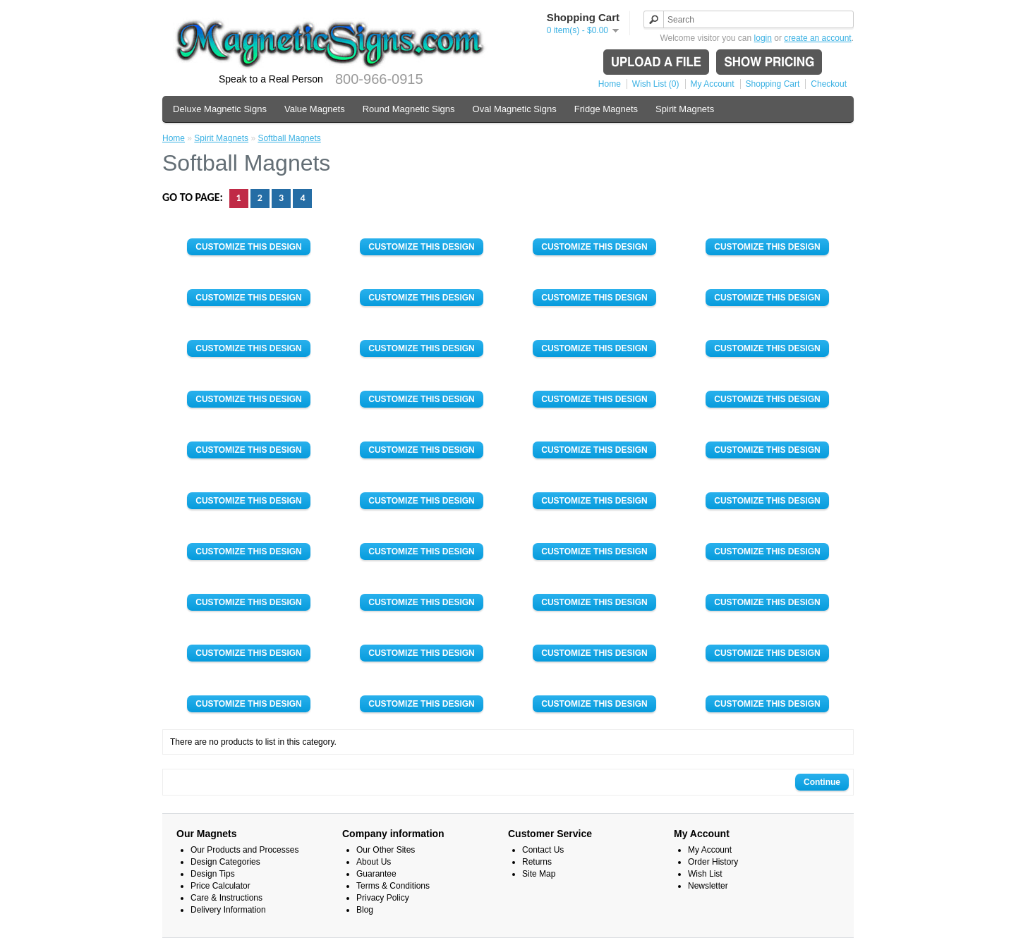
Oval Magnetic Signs (515, 109)
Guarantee (376, 874)
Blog (364, 910)
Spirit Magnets (684, 109)
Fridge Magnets (606, 109)
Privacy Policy (382, 898)
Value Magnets (314, 109)
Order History (713, 862)
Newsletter (708, 886)
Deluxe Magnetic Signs (220, 109)
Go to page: (194, 197)
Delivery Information (228, 910)
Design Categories (225, 862)
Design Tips (212, 874)
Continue (822, 782)
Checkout (829, 84)
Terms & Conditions (393, 886)
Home (609, 84)
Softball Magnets (289, 138)
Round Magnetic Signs (409, 109)
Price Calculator (220, 886)
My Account (712, 84)
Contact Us (543, 850)
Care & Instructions (226, 898)
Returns (537, 862)
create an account (817, 38)
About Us (373, 862)
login (763, 38)
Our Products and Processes (244, 850)
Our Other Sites (385, 850)
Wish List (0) (655, 84)
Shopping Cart (773, 84)
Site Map (538, 874)
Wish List (705, 874)
